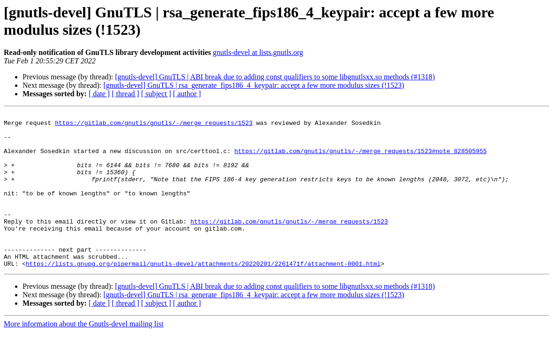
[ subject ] (156, 94)
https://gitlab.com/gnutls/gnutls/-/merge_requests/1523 (153, 125)
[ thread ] (125, 94)
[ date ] (99, 94)
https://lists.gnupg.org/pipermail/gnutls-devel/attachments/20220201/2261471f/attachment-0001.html (203, 294)
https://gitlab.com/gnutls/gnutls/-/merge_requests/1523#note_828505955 (360, 159)
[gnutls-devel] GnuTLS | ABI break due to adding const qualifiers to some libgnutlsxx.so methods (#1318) (275, 77)
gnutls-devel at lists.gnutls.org (258, 52)
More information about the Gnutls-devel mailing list (83, 355)
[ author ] (187, 94)
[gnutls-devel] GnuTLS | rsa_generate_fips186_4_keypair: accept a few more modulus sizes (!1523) (253, 85)
